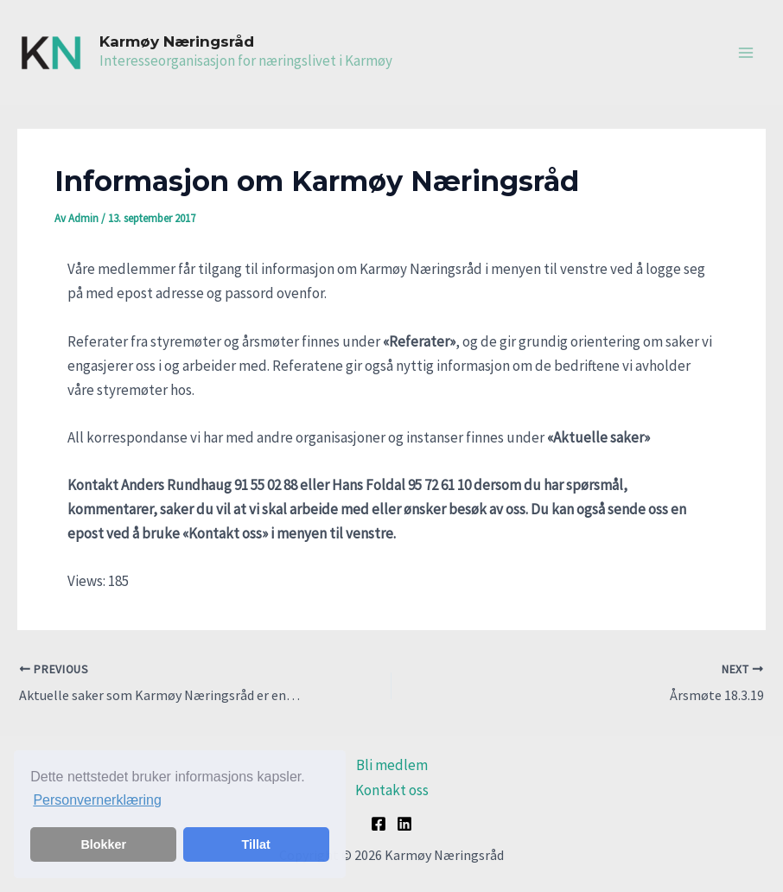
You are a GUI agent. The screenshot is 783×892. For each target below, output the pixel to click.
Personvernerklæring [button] (97, 800)
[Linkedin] (404, 823)
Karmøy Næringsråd (176, 41)
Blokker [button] (103, 844)
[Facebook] (378, 823)
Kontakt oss (392, 790)
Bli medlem (392, 764)
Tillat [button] (256, 844)
